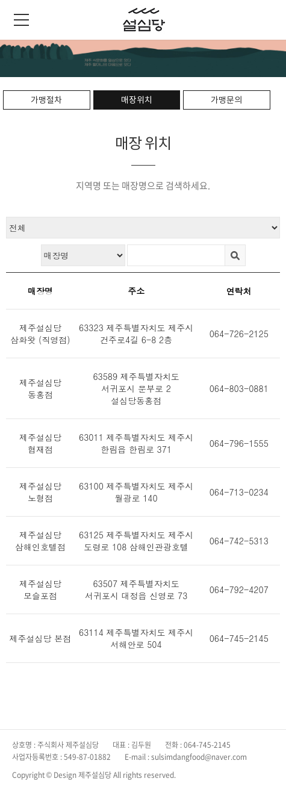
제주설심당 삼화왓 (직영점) (40, 334)
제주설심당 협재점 (40, 443)
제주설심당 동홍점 (40, 388)
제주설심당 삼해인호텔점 (40, 541)
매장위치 (136, 100)
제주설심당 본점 (41, 638)
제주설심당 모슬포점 (40, 589)
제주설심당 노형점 (40, 492)
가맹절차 (46, 100)
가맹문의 (226, 100)
